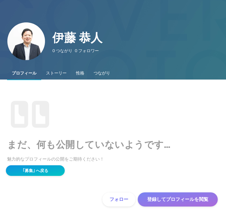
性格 (80, 73)
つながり (102, 73)
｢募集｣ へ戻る (35, 171)
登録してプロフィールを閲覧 (177, 199)
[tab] (24, 73)
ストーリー (56, 73)
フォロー (118, 199)
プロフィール (24, 73)
